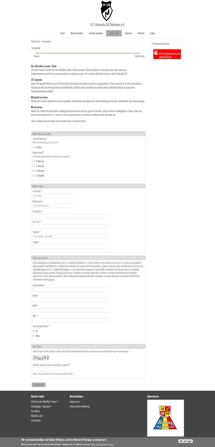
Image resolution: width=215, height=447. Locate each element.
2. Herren (40, 166)
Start (62, 33)
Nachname (38, 201)
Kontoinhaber (39, 285)
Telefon (36, 232)
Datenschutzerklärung (80, 406)
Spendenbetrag (40, 138)
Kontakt (141, 33)
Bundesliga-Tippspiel (41, 406)
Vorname (37, 191)
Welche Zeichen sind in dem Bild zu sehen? (51, 365)
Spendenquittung (41, 326)
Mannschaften (77, 33)
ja (36, 331)
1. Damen (40, 175)
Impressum (75, 401)
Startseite (35, 41)
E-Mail (36, 242)
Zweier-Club (114, 33)
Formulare (35, 411)
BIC (35, 316)
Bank (35, 295)
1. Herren (40, 161)
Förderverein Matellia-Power (44, 401)
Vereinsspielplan (96, 33)
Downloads (36, 420)
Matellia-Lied (37, 416)
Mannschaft (38, 152)
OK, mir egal (185, 442)
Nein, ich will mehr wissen (102, 445)
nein (37, 335)
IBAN (35, 305)
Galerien (128, 33)
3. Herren (40, 171)
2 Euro (38, 147)
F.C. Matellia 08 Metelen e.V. (107, 24)
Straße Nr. (38, 211)
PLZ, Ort (37, 222)
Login (152, 33)
